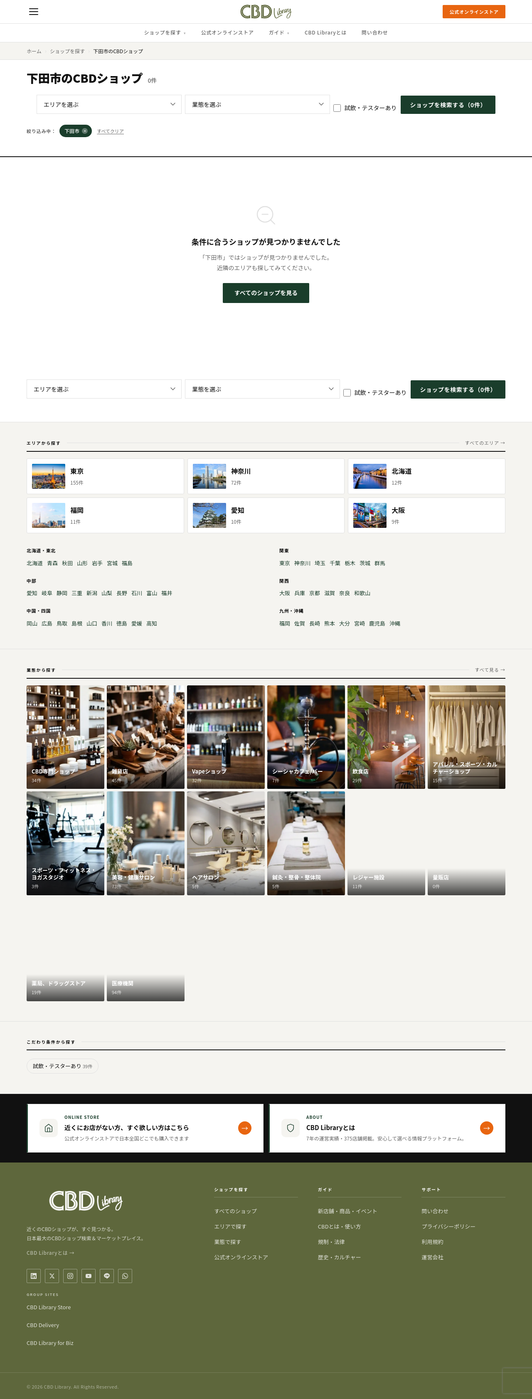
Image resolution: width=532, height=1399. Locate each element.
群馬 (379, 563)
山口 (91, 623)
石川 (136, 593)
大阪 (284, 593)
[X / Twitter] (52, 1276)
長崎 (314, 623)
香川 (106, 623)
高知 (151, 623)
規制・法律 (331, 1242)
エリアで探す (230, 1226)
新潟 (91, 593)
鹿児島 (377, 623)
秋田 (67, 563)
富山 (151, 593)
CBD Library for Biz (50, 1343)
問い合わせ (375, 32)
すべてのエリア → (485, 442)
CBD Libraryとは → (50, 1252)
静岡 (62, 593)
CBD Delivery (43, 1325)
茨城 (365, 563)
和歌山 (362, 593)
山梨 (106, 593)
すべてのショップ (235, 1211)
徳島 (121, 623)
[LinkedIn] (34, 1276)
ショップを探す (165, 32)
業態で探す (227, 1242)
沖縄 (394, 623)
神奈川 (302, 563)
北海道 (35, 563)
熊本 (329, 623)
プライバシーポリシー (448, 1226)
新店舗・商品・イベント (347, 1211)
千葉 (335, 563)
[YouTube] (88, 1276)
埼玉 (320, 563)
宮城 (112, 563)
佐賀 (299, 623)
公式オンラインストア (474, 11)
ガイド (279, 32)
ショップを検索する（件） (448, 105)
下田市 (76, 130)
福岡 (284, 623)
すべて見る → (490, 669)
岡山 (32, 623)
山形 (82, 563)
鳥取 (62, 623)
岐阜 (47, 593)
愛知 (32, 593)
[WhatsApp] (125, 1276)
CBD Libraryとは (326, 32)
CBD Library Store (49, 1307)
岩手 (97, 563)
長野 (121, 593)
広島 (47, 623)
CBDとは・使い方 (339, 1226)
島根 (76, 623)
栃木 (350, 563)
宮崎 (359, 623)
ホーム (34, 50)
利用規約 (432, 1242)
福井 (166, 593)
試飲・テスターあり (365, 107)
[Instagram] (70, 1276)
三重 (76, 593)
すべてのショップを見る (266, 292)
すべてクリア (110, 131)
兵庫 (299, 593)
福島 (127, 563)
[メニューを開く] (34, 11)
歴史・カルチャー (339, 1257)
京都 (314, 593)
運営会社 (432, 1257)
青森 (52, 563)
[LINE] (107, 1276)
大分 (344, 623)
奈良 (344, 593)
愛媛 (136, 623)
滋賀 (329, 593)
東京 (284, 563)
